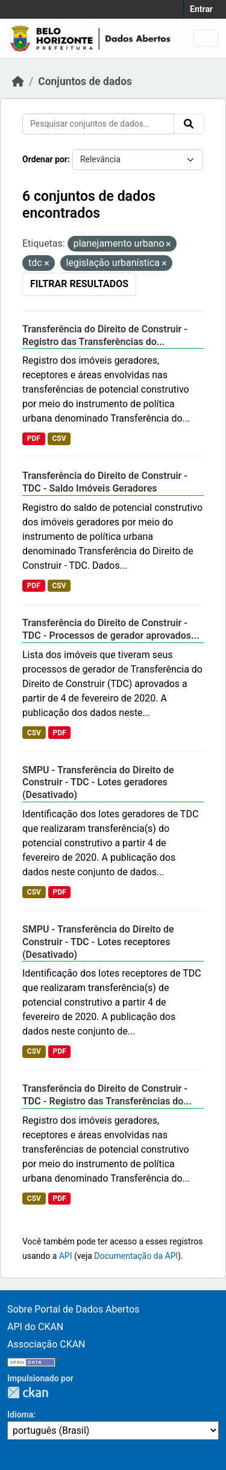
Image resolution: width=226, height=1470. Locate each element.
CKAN (27, 1392)
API (65, 1256)
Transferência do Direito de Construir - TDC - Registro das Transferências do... (107, 1095)
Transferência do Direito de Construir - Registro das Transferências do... (104, 335)
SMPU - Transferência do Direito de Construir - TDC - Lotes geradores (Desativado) (98, 782)
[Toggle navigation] (205, 38)
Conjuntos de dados (85, 81)
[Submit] (189, 123)
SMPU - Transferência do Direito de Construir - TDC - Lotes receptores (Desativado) (98, 942)
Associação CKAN (46, 1344)
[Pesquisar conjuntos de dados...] (98, 124)
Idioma (20, 1414)
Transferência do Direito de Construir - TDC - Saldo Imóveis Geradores (104, 482)
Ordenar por (44, 159)
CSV (59, 438)
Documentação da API (136, 1256)
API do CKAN (35, 1326)
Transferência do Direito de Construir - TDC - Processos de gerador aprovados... (110, 629)
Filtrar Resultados (79, 284)
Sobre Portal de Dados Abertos (73, 1309)
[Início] (18, 81)
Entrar (201, 9)
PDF (33, 438)
